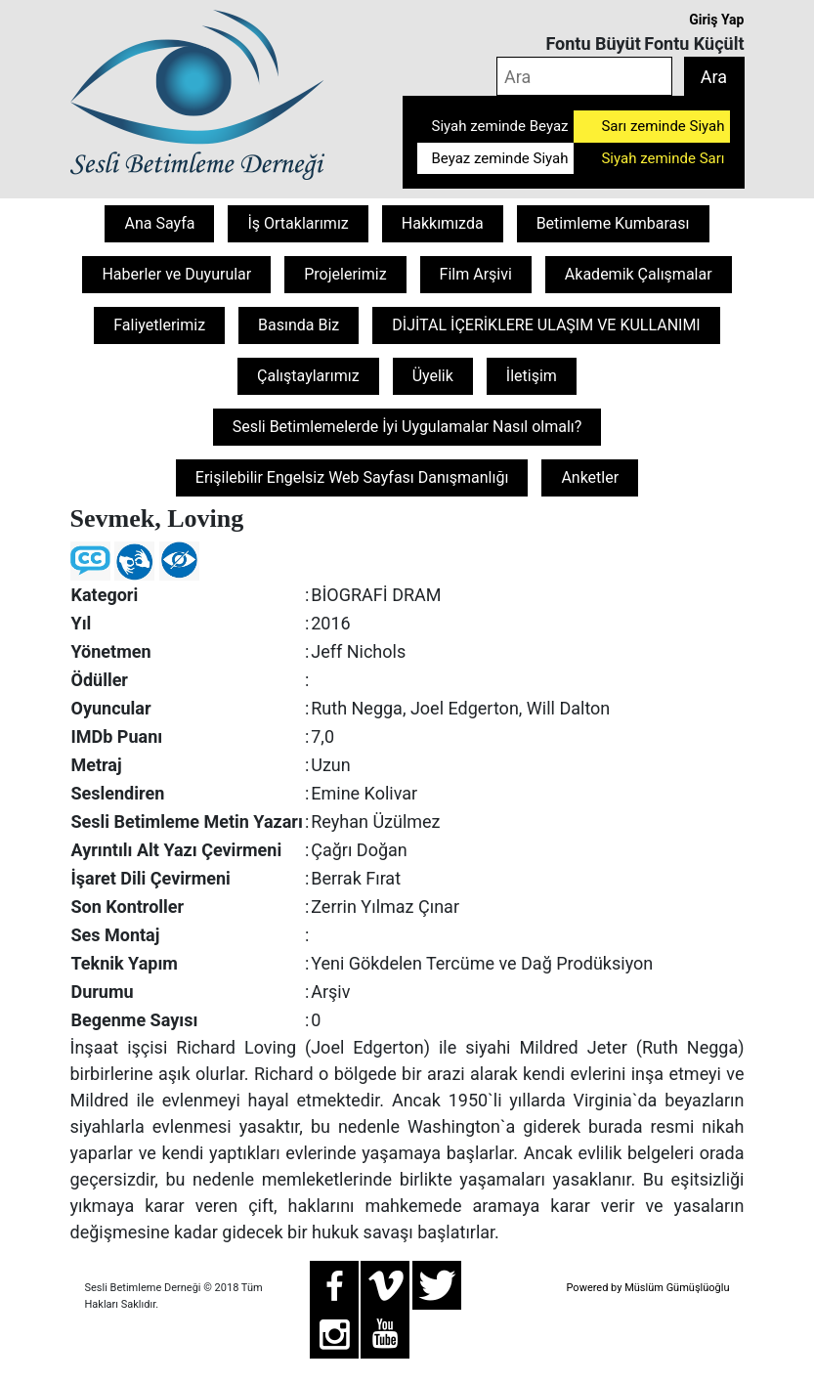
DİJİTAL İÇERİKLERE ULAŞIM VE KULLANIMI (546, 325)
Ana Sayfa (159, 223)
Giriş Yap (716, 19)
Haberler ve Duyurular (176, 274)
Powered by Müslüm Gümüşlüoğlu (647, 1287)
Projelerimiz (345, 274)
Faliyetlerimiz (159, 325)
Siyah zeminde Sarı (662, 158)
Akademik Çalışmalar (638, 274)
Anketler (590, 477)
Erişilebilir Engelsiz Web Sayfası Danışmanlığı (352, 477)
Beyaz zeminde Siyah (500, 158)
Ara (714, 76)
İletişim (531, 376)
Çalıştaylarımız (308, 376)
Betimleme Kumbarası (613, 223)
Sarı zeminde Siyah (662, 126)
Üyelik (432, 376)
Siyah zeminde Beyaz (500, 126)
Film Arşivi (476, 274)
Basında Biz (298, 325)
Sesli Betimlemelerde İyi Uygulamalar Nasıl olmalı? (407, 426)
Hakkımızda (443, 223)
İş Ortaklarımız (297, 223)
